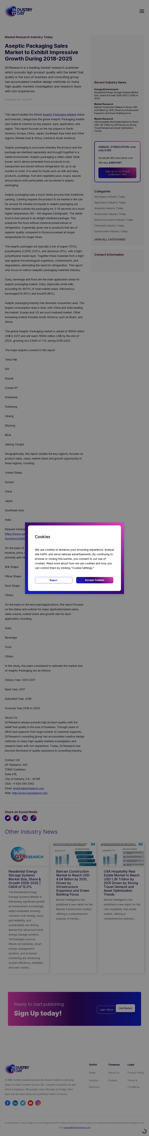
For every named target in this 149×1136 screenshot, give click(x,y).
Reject (53, 580)
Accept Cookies (94, 580)
